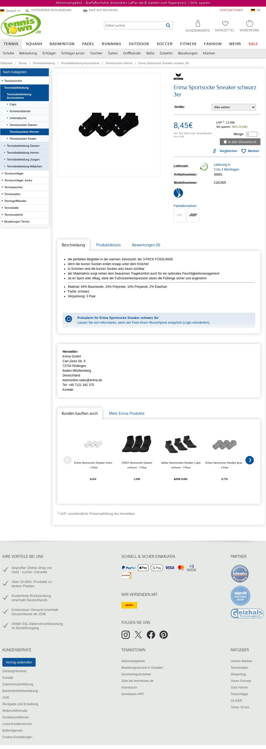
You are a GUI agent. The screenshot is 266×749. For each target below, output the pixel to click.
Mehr (235, 43)
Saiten (113, 53)
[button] (195, 27)
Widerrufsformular (14, 711)
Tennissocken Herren (24, 131)
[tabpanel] (159, 292)
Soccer (165, 43)
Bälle (150, 53)
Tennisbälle (12, 207)
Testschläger (239, 694)
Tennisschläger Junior (18, 180)
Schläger (49, 53)
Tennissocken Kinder (23, 138)
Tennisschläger (14, 173)
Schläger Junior (73, 53)
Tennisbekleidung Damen (23, 145)
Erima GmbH (72, 356)
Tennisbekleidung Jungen (23, 159)
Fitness (188, 43)
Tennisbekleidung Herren (23, 152)
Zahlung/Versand (14, 671)
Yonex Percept (241, 681)
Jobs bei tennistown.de (137, 681)
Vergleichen (228, 151)
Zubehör (166, 53)
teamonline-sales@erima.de (82, 380)
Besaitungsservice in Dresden (142, 668)
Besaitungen (188, 53)
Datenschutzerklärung (17, 684)
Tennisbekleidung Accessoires (19, 96)
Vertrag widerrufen (19, 662)
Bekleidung (28, 53)
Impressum (129, 687)
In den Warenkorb (242, 142)
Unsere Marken (241, 661)
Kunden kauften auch (80, 413)
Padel (88, 43)
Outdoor (139, 43)
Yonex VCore (240, 707)
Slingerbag (238, 674)
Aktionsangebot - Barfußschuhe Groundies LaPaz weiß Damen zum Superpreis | (133, 3)
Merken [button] (253, 151)
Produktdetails (108, 245)
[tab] (73, 245)
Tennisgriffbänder (15, 200)
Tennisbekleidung (17, 87)
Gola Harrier (239, 687)
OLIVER (236, 701)
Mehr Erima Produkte (127, 413)
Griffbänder (132, 53)
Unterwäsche (18, 118)
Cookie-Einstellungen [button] (17, 737)
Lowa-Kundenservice (17, 724)
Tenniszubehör (14, 214)
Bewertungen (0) (146, 245)
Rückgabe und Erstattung (20, 704)
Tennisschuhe (13, 80)
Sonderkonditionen (15, 717)
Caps (13, 104)
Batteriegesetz (12, 730)
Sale (253, 43)
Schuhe (8, 53)
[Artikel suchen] (134, 25)
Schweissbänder (20, 111)
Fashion (213, 43)
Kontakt (68, 390)
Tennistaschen (13, 187)
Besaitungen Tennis (17, 221)
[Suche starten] (168, 25)
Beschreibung (73, 245)
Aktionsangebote (133, 661)
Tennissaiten (12, 194)
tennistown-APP (132, 694)
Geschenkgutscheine (136, 674)
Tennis (11, 43)
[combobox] (11, 10)
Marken (209, 53)
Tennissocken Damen (23, 124)
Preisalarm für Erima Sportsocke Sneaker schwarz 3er (118, 318)
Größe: (179, 107)
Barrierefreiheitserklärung (20, 691)
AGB (5, 697)
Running (111, 43)
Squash (34, 43)
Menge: (239, 134)
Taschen (96, 53)
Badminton (62, 43)
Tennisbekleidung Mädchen (24, 166)
